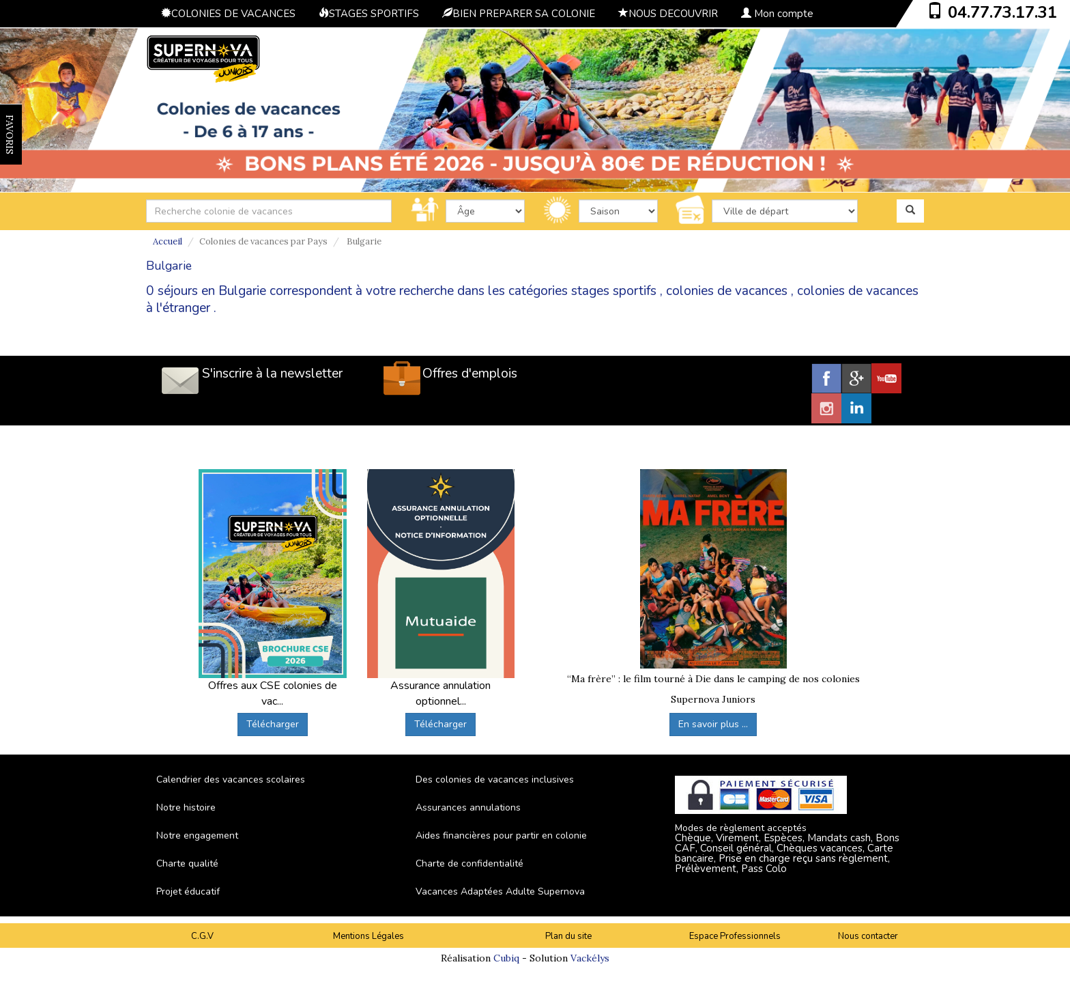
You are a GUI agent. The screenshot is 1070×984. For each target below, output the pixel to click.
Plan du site (568, 936)
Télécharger (272, 724)
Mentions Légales (368, 936)
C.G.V (202, 936)
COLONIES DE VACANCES (228, 13)
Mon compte (777, 13)
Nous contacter (868, 936)
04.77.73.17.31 (1002, 12)
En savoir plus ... (713, 724)
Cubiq (506, 958)
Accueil (167, 241)
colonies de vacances (726, 291)
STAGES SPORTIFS (369, 13)
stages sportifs (613, 291)
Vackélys (589, 958)
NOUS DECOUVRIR (668, 13)
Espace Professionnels (735, 936)
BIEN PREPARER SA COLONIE (518, 13)
